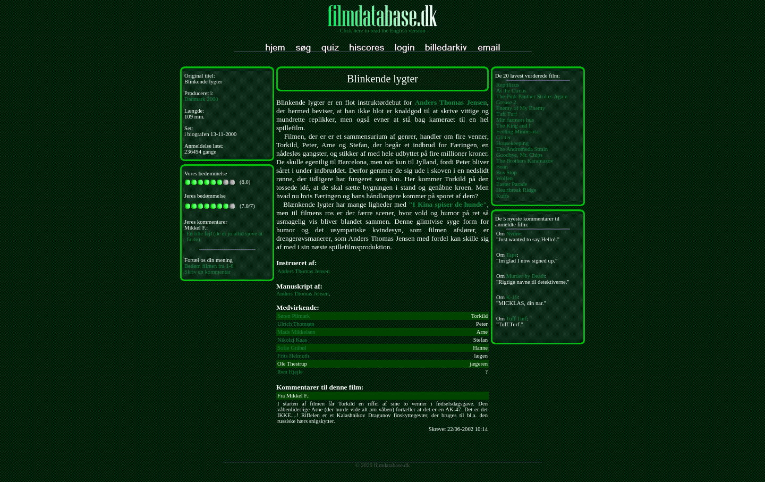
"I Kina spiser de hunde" (448, 204)
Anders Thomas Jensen (451, 102)
